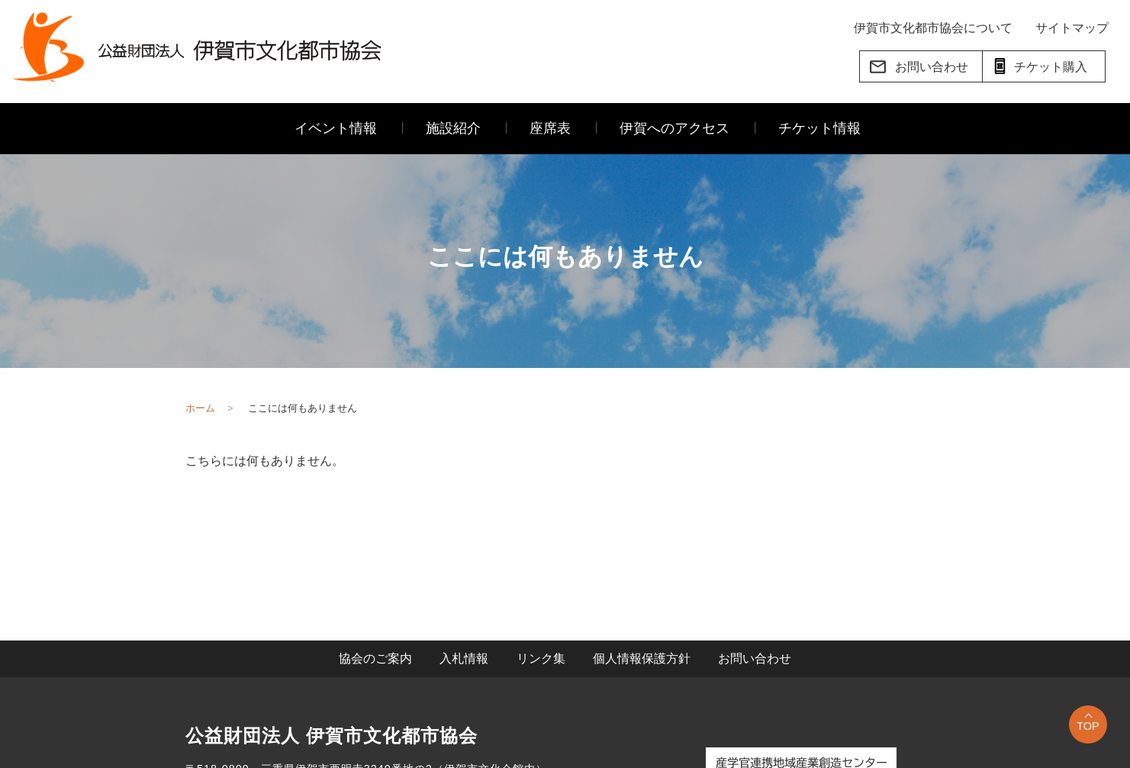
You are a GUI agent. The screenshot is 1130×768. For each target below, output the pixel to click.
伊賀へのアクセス (674, 128)
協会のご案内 (375, 658)
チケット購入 (1039, 66)
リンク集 (541, 658)
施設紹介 (453, 128)
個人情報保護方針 (642, 658)
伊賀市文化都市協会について (933, 27)
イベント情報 (336, 128)
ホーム (200, 408)
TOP (1088, 726)
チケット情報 (819, 128)
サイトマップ (1072, 27)
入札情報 (463, 658)
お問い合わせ (918, 66)
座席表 (550, 128)
